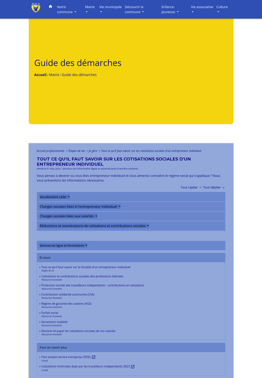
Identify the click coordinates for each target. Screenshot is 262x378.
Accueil (40, 74)
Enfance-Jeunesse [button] (168, 9)
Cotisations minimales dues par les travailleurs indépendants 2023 (88, 366)
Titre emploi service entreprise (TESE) (68, 357)
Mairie (54, 74)
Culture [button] (222, 6)
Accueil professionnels (51, 151)
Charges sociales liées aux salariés (67, 216)
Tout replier (192, 187)
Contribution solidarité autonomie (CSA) (67, 294)
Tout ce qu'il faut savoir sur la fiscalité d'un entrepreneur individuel (86, 267)
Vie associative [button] (202, 6)
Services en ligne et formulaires (62, 245)
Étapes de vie (77, 151)
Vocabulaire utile (53, 196)
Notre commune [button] (65, 9)
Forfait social (49, 313)
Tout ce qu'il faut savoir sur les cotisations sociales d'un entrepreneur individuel (151, 151)
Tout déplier (214, 187)
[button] (50, 7)
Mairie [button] (90, 6)
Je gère (93, 151)
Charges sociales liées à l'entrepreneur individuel (79, 206)
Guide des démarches (79, 74)
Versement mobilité (54, 322)
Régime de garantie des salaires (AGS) (66, 304)
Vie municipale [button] (110, 6)
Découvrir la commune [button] (134, 9)
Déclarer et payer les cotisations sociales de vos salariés (78, 331)
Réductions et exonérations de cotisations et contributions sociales (93, 225)
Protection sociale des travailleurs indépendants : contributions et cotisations (92, 285)
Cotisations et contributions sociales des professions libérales (82, 276)
